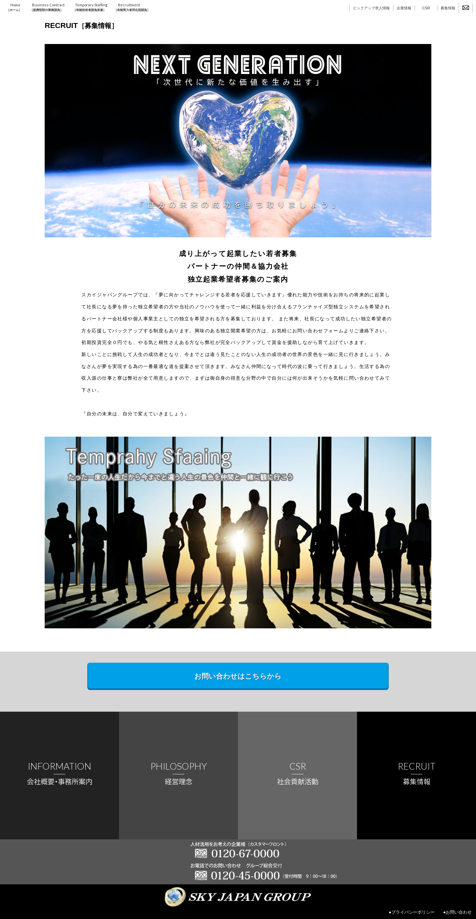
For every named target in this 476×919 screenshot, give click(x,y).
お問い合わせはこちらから (238, 676)
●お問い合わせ (457, 912)
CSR (426, 8)
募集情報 (448, 8)
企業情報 (404, 8)
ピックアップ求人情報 (371, 8)
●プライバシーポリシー (412, 912)
